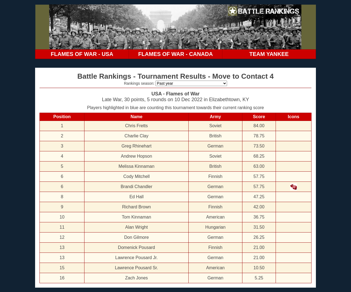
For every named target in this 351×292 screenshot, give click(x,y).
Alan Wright (136, 227)
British (215, 136)
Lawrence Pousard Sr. (136, 267)
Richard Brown (136, 207)
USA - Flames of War (175, 94)
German (215, 146)
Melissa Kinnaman (136, 166)
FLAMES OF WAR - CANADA (175, 54)
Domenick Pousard (136, 247)
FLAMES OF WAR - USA (82, 54)
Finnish (215, 176)
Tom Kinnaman (136, 217)
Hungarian (215, 227)
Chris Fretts (136, 125)
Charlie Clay (136, 136)
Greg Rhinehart (136, 146)
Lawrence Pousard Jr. (136, 257)
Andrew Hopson (136, 156)
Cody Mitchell (136, 176)
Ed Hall (136, 196)
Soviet (215, 125)
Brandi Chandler (136, 186)
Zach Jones (136, 278)
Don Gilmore (136, 237)
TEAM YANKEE (268, 54)
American (215, 217)
